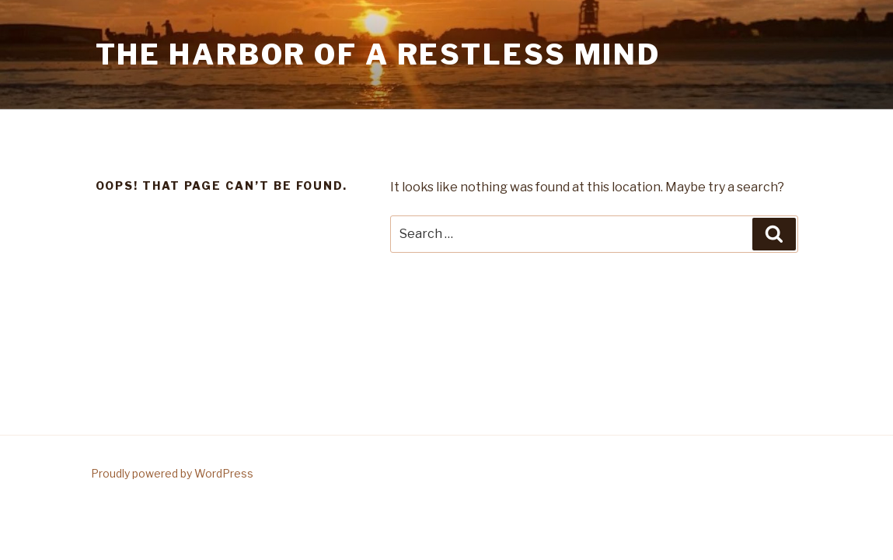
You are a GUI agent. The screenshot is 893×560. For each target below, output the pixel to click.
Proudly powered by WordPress (172, 473)
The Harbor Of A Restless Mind (378, 54)
